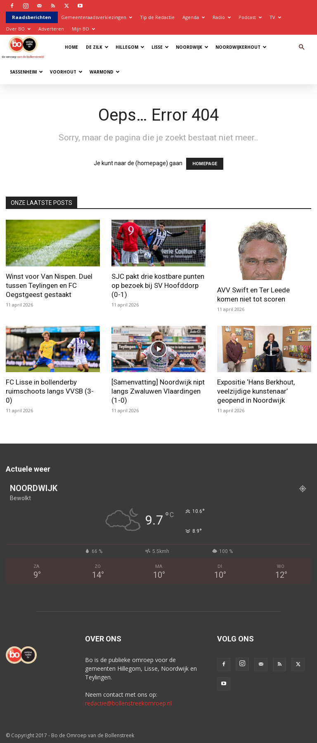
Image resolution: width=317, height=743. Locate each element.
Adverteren (51, 29)
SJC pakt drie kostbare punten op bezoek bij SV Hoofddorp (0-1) (157, 285)
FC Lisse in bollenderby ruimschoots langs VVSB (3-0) (50, 391)
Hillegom (130, 47)
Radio (222, 17)
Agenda (193, 17)
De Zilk (97, 47)
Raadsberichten (31, 17)
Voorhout (66, 72)
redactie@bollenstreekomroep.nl (128, 703)
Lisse (160, 47)
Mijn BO (83, 29)
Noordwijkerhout (241, 47)
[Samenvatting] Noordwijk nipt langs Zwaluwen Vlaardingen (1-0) (158, 391)
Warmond (105, 72)
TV (275, 17)
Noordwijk (192, 47)
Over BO (18, 29)
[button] (301, 47)
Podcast (250, 17)
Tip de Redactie (157, 17)
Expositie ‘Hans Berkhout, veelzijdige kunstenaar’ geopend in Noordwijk (256, 391)
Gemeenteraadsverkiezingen (96, 17)
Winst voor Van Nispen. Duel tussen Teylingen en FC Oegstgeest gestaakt (49, 285)
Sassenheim (26, 72)
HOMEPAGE (204, 163)
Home (71, 47)
